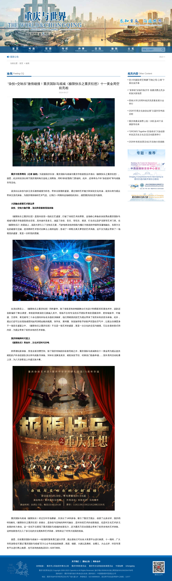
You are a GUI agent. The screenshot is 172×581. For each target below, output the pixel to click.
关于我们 (75, 561)
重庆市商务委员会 (79, 566)
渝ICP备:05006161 (102, 570)
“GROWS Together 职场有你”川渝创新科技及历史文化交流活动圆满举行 (147, 133)
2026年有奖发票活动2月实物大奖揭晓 (146, 142)
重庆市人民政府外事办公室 (58, 566)
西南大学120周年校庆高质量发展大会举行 (146, 102)
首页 (21, 63)
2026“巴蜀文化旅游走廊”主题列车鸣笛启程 (147, 112)
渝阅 (27, 63)
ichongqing (130, 566)
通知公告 (86, 561)
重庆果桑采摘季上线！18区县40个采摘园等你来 (146, 122)
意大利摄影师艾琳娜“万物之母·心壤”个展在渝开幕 (147, 81)
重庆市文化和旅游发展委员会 (101, 566)
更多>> (162, 57)
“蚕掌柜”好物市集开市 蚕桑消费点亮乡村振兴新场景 (147, 91)
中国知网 (119, 566)
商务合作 (96, 561)
